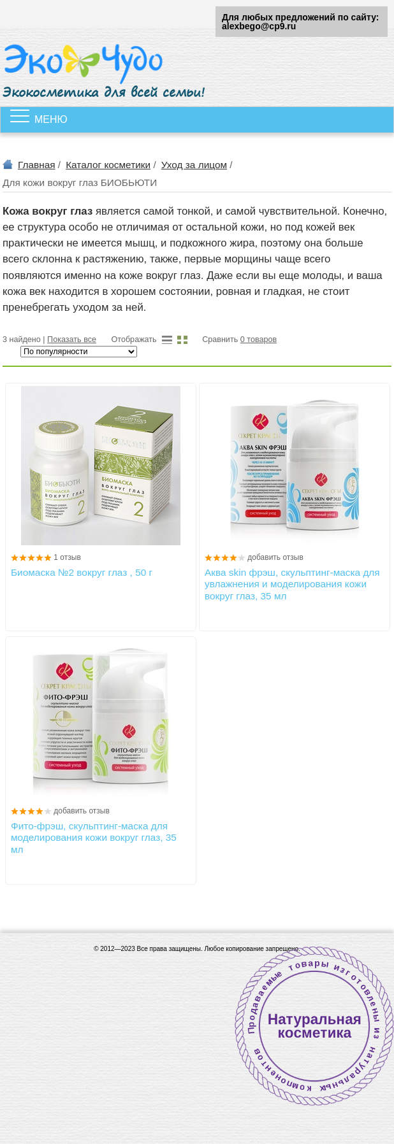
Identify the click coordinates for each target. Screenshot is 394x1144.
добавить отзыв (275, 557)
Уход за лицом (194, 164)
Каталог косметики (108, 164)
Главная (36, 164)
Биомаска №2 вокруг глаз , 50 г (81, 572)
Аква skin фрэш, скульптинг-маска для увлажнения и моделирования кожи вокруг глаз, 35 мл (292, 584)
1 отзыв (67, 557)
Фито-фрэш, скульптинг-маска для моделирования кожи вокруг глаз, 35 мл (94, 837)
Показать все (71, 339)
